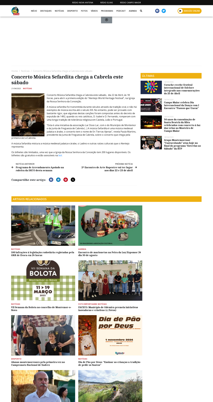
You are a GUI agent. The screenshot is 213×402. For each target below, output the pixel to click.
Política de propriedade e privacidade (181, 396)
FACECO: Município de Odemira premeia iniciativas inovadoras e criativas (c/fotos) (176, 243)
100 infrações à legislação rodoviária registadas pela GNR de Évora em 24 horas (33, 243)
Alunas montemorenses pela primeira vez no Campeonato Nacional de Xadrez (28, 288)
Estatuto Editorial (104, 396)
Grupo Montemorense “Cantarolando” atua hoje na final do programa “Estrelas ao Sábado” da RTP (182, 144)
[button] (51, 179)
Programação (128, 396)
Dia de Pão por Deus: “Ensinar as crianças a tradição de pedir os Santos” (79, 288)
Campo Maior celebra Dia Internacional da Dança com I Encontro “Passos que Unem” (181, 105)
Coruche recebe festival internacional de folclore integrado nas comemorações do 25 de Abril (182, 89)
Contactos (148, 396)
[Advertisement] (97, 42)
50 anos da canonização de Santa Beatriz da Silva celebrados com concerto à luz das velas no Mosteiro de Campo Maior (182, 125)
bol (60, 155)
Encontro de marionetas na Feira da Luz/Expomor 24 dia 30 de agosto (81, 241)
